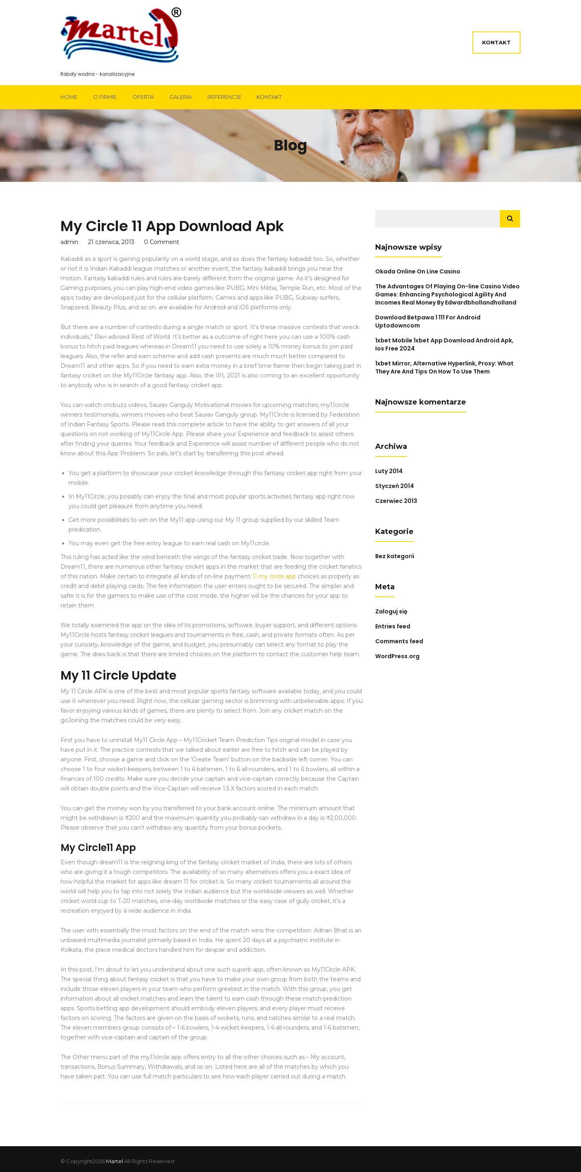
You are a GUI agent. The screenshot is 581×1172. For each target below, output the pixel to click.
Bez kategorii (394, 556)
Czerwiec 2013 (396, 501)
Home (69, 97)
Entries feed (392, 626)
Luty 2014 (389, 471)
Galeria (180, 97)
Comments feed (399, 641)
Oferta (143, 97)
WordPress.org (397, 656)
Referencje (224, 97)
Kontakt (496, 42)
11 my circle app (274, 576)
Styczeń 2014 (394, 486)
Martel (114, 1161)
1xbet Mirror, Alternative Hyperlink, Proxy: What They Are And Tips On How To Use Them (444, 367)
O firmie (105, 97)
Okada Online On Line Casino (417, 271)
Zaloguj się (391, 611)
